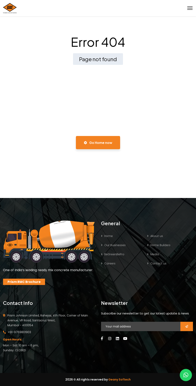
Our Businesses (115, 245)
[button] (186, 375)
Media (154, 254)
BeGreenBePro (114, 254)
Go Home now (98, 142)
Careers (109, 263)
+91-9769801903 (19, 332)
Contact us (158, 263)
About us (156, 236)
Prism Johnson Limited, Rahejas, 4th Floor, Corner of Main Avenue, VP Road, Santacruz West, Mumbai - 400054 (47, 320)
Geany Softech (119, 379)
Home (108, 236)
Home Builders (160, 245)
